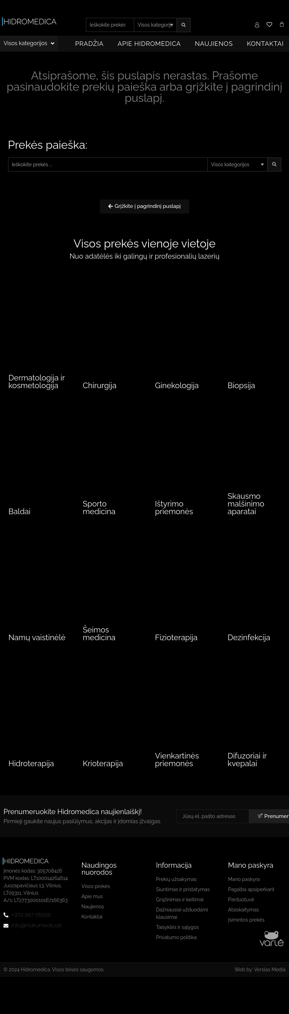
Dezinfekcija (249, 649)
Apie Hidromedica (149, 43)
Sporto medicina (99, 518)
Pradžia (89, 43)
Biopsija (241, 386)
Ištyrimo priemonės (174, 518)
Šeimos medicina (99, 645)
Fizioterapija (176, 649)
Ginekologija (177, 386)
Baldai (19, 521)
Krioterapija (103, 776)
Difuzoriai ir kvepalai (247, 772)
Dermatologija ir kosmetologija (36, 383)
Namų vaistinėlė (37, 649)
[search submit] (184, 25)
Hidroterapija (31, 776)
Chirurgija (99, 386)
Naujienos (214, 43)
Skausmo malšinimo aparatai (246, 514)
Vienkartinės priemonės (177, 772)
